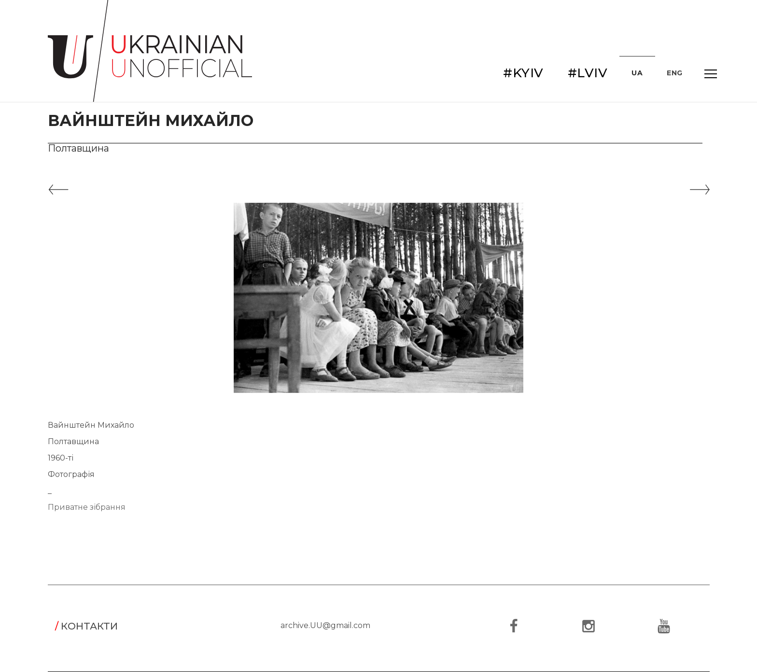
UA (637, 73)
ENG (675, 73)
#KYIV (523, 73)
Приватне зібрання (87, 507)
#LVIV (588, 73)
